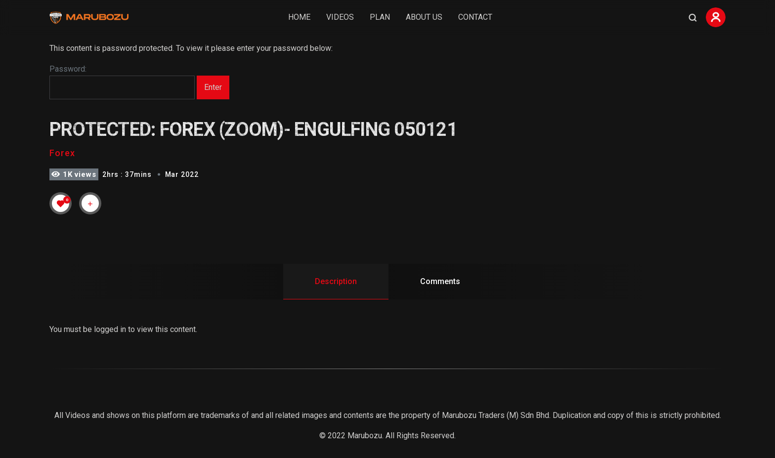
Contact (475, 17)
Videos (340, 17)
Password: (122, 82)
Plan (380, 17)
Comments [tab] (440, 281)
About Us (424, 17)
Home (299, 17)
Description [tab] (336, 281)
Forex (62, 153)
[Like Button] (60, 203)
